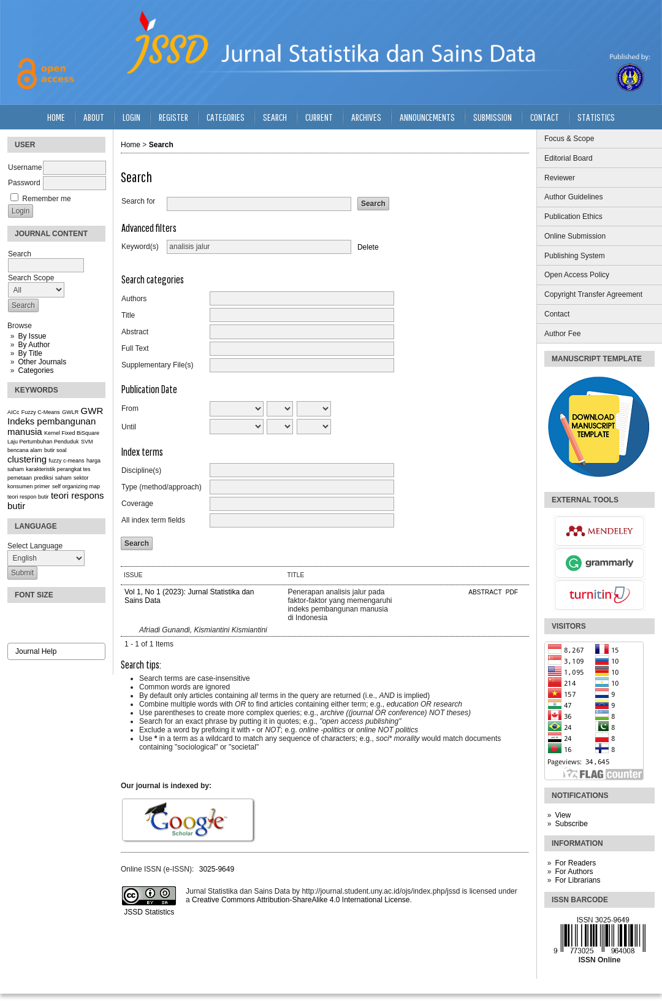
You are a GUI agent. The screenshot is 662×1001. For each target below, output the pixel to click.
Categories (35, 370)
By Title (30, 353)
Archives (366, 117)
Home (56, 117)
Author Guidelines (573, 197)
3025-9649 (216, 869)
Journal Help (35, 651)
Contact (556, 314)
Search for (138, 201)
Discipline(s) (141, 470)
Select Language (35, 546)
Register (173, 117)
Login (131, 117)
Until (128, 427)
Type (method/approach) (161, 487)
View (563, 815)
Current (319, 117)
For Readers (575, 863)
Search (275, 117)
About (93, 117)
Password (24, 182)
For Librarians (577, 880)
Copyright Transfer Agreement (593, 294)
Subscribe (571, 823)
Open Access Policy (576, 274)
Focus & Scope (569, 138)
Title (128, 315)
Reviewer (559, 178)
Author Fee (562, 333)
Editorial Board (568, 158)
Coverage (137, 503)
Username (25, 167)
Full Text (134, 348)
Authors (133, 298)
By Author (34, 344)
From (130, 408)
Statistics (596, 117)
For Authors (574, 871)
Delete (368, 246)
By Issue (32, 336)
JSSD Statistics (148, 912)
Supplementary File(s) (157, 365)
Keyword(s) (140, 246)
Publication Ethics (573, 216)
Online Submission (575, 236)
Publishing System (574, 255)
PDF (512, 592)
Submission (492, 117)
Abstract (134, 332)
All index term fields (153, 520)
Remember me (46, 198)
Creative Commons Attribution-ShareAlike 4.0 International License (301, 900)
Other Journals (42, 362)
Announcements (427, 117)
